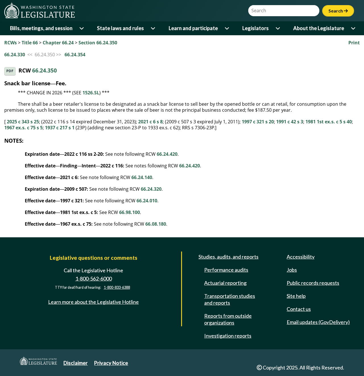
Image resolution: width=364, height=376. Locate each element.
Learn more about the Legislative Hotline (93, 302)
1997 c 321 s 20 (258, 122)
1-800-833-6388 (117, 288)
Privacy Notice (111, 363)
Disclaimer (75, 363)
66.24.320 (151, 189)
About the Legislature (318, 28)
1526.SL (90, 93)
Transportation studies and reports (229, 299)
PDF (9, 70)
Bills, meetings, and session (41, 28)
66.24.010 (146, 201)
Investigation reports (227, 336)
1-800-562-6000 (93, 278)
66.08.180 (155, 224)
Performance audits (226, 270)
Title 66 (30, 43)
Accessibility (301, 257)
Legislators (255, 28)
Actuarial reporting (225, 283)
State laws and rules (120, 28)
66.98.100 (129, 212)
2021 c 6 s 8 (150, 122)
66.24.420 (167, 154)
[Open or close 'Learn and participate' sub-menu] (227, 28)
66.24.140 (141, 177)
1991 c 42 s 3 (289, 122)
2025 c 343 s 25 (23, 122)
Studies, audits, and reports (228, 257)
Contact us (299, 309)
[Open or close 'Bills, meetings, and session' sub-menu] (82, 28)
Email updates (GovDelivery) (318, 322)
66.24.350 (44, 70)
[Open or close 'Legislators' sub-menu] (278, 28)
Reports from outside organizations (228, 319)
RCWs (10, 43)
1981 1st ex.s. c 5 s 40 (328, 122)
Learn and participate (193, 28)
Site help (296, 296)
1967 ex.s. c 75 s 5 (23, 127)
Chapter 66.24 (58, 43)
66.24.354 (75, 54)
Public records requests (313, 283)
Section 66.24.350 (97, 43)
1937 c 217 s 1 (60, 127)
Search (338, 10)
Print (354, 43)
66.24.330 (14, 54)
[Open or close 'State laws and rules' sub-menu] (153, 28)
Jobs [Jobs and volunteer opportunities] (292, 270)
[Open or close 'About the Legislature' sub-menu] (353, 28)
